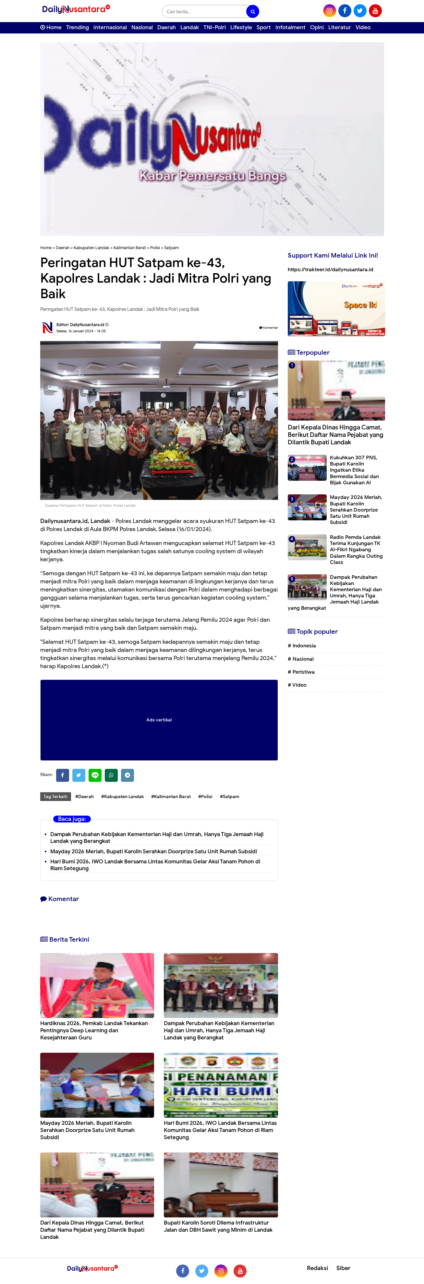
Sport (264, 27)
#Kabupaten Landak (122, 796)
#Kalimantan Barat (171, 796)
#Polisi (205, 796)
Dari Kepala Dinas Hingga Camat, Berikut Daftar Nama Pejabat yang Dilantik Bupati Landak (92, 1229)
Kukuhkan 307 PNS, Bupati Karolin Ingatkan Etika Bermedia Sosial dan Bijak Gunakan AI (354, 470)
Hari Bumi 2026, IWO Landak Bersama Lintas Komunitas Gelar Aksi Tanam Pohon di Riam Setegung (220, 1130)
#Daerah (84, 796)
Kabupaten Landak (91, 247)
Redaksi (317, 1268)
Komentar (268, 327)
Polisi (155, 247)
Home (51, 27)
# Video (297, 685)
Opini (317, 27)
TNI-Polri (214, 27)
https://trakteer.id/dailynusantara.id (330, 269)
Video (363, 27)
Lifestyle (241, 27)
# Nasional (301, 659)
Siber (343, 1268)
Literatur (339, 27)
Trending (77, 27)
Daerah (166, 27)
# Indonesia (302, 645)
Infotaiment (290, 27)
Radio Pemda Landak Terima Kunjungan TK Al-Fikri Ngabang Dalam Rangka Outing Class (356, 550)
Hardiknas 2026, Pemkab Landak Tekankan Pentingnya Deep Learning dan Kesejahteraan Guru (94, 1030)
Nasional (142, 27)
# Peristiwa (301, 672)
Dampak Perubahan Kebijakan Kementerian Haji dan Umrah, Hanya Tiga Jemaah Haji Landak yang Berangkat (156, 838)
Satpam (171, 247)
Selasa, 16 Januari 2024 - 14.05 (81, 331)
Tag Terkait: (55, 796)
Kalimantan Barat (130, 247)
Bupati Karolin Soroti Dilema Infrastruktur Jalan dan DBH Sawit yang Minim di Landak (218, 1226)
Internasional (110, 27)
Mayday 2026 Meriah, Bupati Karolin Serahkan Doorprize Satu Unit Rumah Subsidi (153, 851)
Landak (189, 27)
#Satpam (229, 796)
